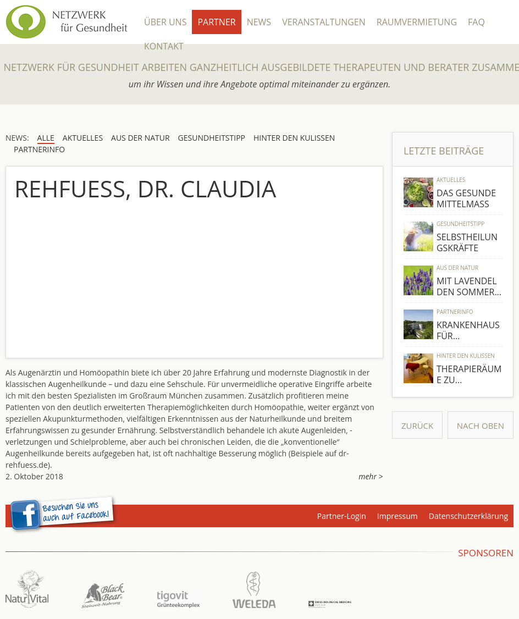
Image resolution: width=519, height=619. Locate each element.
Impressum (397, 516)
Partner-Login (341, 516)
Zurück (417, 425)
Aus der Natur (457, 268)
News (259, 22)
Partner (216, 22)
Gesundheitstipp (460, 224)
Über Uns (165, 22)
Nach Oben (480, 425)
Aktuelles (451, 180)
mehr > (370, 476)
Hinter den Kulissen (466, 356)
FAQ (476, 22)
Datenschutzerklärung (468, 516)
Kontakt (164, 46)
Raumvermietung (417, 22)
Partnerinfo (455, 312)
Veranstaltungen (324, 22)
